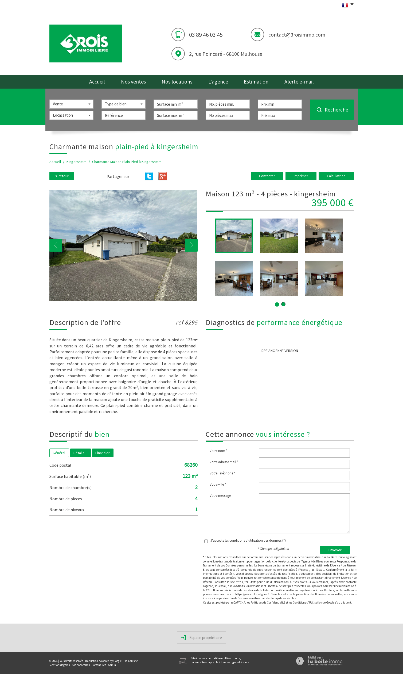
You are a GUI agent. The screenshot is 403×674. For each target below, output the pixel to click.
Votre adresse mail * (224, 462)
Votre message (220, 495)
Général (59, 452)
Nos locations (177, 81)
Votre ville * (218, 484)
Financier (102, 452)
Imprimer (301, 175)
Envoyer (335, 550)
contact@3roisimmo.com (296, 34)
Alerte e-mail (299, 81)
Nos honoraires (81, 665)
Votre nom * (218, 451)
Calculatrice (336, 175)
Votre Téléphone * (222, 473)
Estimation (256, 81)
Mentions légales (59, 665)
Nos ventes (133, 81)
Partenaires (99, 665)
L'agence (218, 81)
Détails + (80, 452)
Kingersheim (76, 161)
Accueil (97, 81)
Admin (112, 665)
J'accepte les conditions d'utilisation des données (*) (248, 540)
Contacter (267, 175)
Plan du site (130, 661)
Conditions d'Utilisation (307, 602)
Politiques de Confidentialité (268, 602)
